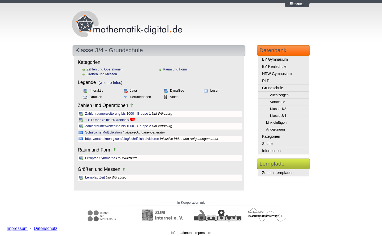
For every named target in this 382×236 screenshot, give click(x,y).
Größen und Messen (101, 74)
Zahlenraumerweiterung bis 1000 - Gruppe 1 (118, 113)
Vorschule (277, 102)
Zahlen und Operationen (104, 69)
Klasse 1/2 (278, 109)
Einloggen (297, 3)
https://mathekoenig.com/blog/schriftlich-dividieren (122, 139)
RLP (265, 81)
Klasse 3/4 (278, 116)
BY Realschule (274, 66)
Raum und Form (175, 69)
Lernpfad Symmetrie (100, 158)
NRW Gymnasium (277, 74)
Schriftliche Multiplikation (103, 132)
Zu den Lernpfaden (277, 173)
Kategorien (271, 136)
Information (271, 151)
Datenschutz (45, 228)
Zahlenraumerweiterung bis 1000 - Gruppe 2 (118, 126)
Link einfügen (276, 122)
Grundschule (272, 88)
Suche (267, 143)
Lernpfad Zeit (95, 177)
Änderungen (275, 129)
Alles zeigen (279, 95)
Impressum (202, 233)
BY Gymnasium (275, 59)
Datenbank (272, 50)
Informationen (181, 233)
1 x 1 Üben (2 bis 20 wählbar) (107, 120)
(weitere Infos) (110, 83)
